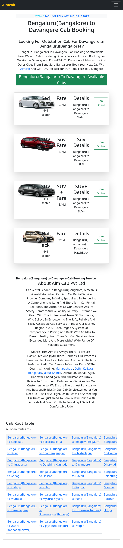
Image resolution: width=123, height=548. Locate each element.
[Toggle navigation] (116, 4)
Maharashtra (64, 368)
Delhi (78, 368)
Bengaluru (35, 373)
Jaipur (47, 373)
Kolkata (88, 368)
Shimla (56, 373)
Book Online (101, 103)
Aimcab (25, 69)
